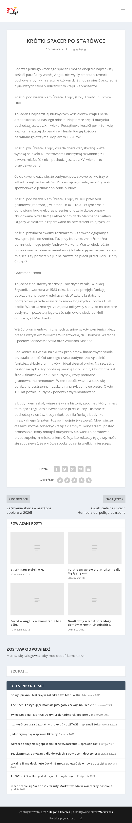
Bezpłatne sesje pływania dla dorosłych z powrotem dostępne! (53, 753)
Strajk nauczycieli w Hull (28, 569)
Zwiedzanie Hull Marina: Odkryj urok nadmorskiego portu (50, 715)
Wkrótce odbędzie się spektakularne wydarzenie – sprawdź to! (53, 744)
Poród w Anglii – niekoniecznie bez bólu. (35, 623)
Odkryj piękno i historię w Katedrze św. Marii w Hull (45, 695)
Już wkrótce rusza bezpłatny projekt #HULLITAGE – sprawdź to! (54, 724)
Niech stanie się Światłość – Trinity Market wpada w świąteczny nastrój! (60, 786)
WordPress (105, 812)
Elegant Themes (59, 812)
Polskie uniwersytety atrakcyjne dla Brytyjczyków (94, 571)
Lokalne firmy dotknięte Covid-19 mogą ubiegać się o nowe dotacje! (57, 763)
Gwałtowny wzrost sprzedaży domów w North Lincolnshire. (89, 623)
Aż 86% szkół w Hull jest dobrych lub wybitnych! (43, 776)
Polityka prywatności (62, 818)
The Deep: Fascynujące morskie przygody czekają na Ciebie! (51, 705)
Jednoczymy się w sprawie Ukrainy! (34, 734)
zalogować (32, 655)
